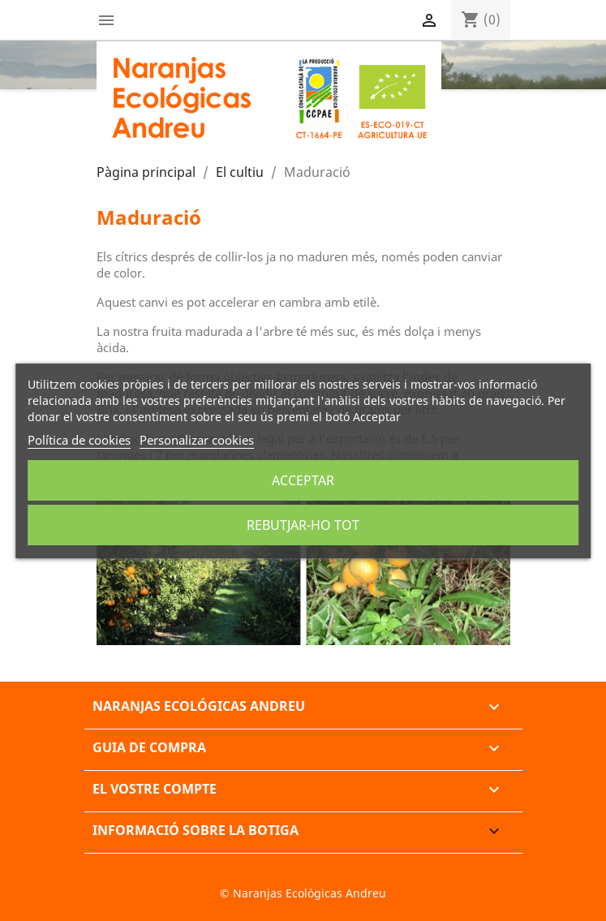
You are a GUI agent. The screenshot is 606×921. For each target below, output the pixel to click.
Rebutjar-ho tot (303, 525)
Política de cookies (79, 440)
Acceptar (303, 480)
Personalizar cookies (197, 440)
